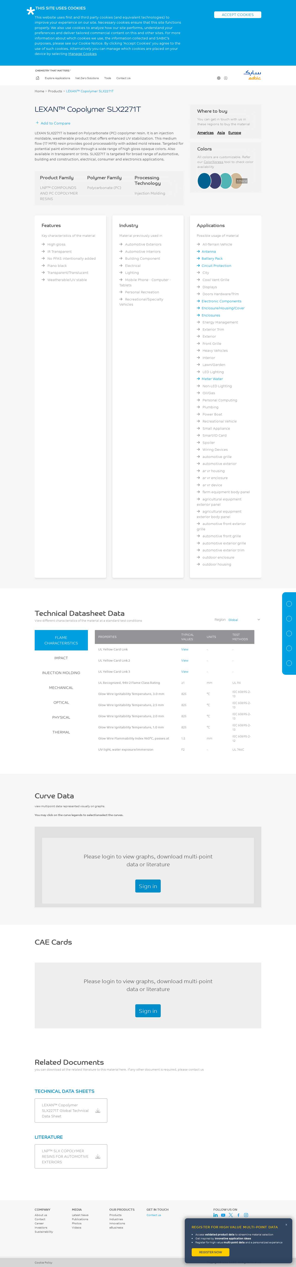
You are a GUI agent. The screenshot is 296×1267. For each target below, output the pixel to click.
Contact (40, 1219)
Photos (77, 1223)
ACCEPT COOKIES (238, 14)
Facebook (238, 1215)
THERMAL (61, 731)
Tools (107, 78)
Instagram (246, 1215)
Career (39, 1223)
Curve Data (289, 633)
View (184, 649)
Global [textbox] (233, 620)
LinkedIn (215, 1215)
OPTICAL (61, 702)
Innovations (117, 1223)
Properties (289, 618)
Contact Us (123, 78)
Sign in (148, 885)
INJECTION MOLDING (61, 672)
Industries (116, 1219)
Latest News (80, 1215)
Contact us (154, 1215)
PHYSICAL (61, 717)
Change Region (218, 78)
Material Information (289, 604)
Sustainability (44, 1231)
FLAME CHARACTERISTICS (61, 640)
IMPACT (61, 657)
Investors (41, 1227)
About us (41, 1215)
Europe (234, 132)
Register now (210, 1252)
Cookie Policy (43, 1262)
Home (37, 78)
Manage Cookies (82, 53)
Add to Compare (55, 123)
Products (55, 91)
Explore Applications (57, 78)
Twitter (231, 1215)
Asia (221, 132)
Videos (76, 1227)
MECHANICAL (61, 687)
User (225, 78)
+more (242, 181)
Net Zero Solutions (87, 78)
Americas (205, 132)
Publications (80, 1219)
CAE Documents (289, 648)
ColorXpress (213, 162)
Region (220, 619)
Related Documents (289, 663)
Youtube (223, 1215)
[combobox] (244, 620)
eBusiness (116, 1227)
